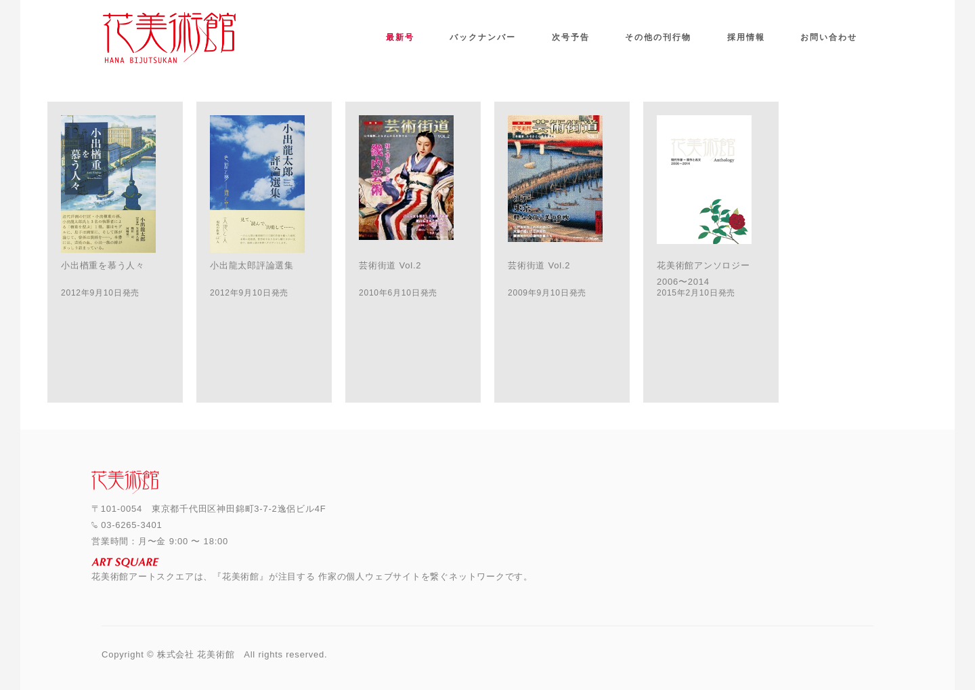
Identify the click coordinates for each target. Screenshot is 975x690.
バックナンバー (483, 37)
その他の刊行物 (658, 37)
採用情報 (746, 37)
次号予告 (571, 37)
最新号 (400, 37)
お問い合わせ (828, 37)
